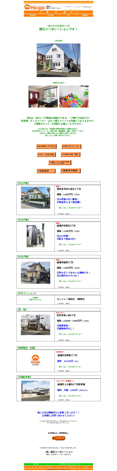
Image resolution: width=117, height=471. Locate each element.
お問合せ (90, 9)
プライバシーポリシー (81, 9)
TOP (66, 9)
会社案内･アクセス (72, 9)
